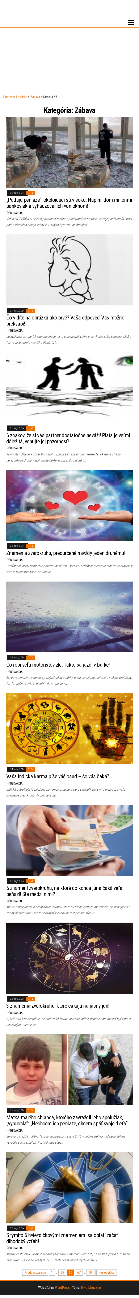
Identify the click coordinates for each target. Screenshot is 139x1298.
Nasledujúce (106, 1273)
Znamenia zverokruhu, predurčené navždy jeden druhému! (65, 553)
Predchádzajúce (35, 1273)
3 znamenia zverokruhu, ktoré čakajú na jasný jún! (57, 1006)
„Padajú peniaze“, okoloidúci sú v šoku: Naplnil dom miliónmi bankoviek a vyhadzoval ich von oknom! (69, 203)
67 (79, 1273)
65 (62, 1273)
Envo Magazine (91, 1288)
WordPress (62, 1288)
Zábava (35, 97)
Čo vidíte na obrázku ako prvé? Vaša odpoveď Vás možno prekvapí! (65, 320)
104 (90, 1273)
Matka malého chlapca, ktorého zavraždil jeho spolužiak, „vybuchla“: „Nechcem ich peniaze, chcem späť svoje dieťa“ (66, 1120)
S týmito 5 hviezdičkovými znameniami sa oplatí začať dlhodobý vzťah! (62, 1238)
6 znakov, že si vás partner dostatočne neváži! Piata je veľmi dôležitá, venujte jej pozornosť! (68, 438)
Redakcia (16, 213)
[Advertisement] (69, 62)
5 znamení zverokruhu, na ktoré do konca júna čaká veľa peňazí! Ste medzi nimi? (64, 891)
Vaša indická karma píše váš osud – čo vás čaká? (57, 776)
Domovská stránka (15, 97)
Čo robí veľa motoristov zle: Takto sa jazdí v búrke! (58, 665)
